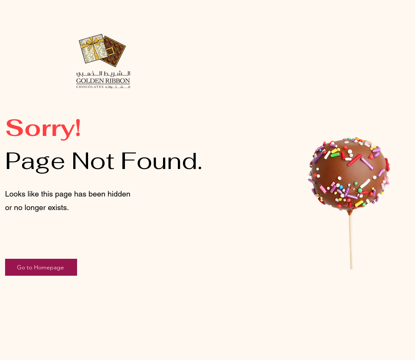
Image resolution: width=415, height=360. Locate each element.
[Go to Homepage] (41, 267)
